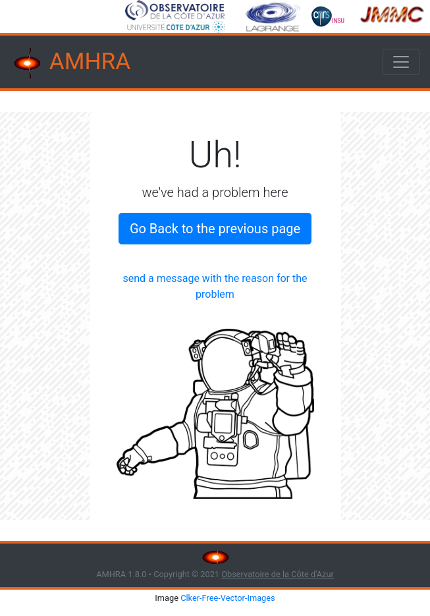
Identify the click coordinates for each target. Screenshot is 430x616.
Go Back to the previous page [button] (215, 229)
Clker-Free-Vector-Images (227, 598)
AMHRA (70, 63)
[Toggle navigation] (401, 62)
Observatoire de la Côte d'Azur (277, 574)
